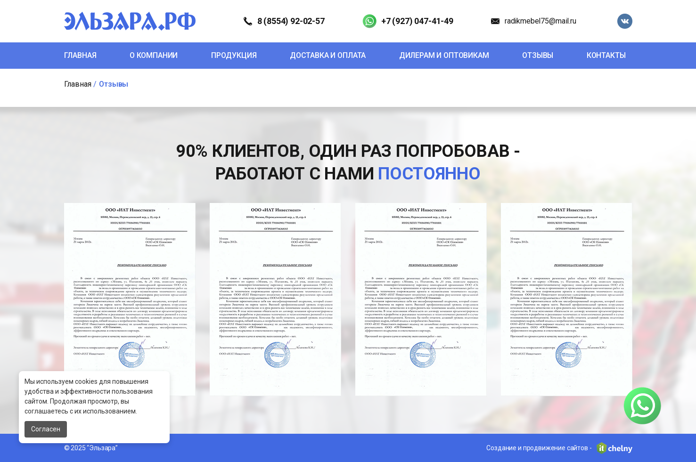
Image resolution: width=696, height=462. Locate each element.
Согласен (45, 429)
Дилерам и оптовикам (444, 55)
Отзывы (537, 55)
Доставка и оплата (328, 55)
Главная (80, 55)
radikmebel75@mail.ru (540, 20)
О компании (154, 55)
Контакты (606, 55)
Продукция (234, 55)
